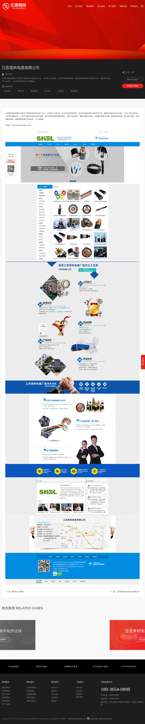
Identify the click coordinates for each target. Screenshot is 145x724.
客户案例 (112, 6)
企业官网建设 (31, 687)
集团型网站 (6, 697)
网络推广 (54, 701)
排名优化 (101, 6)
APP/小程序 (6, 704)
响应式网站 (6, 694)
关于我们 (79, 6)
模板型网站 (6, 687)
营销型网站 (31, 691)
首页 (70, 6)
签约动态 (54, 687)
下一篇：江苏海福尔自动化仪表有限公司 (125, 592)
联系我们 (134, 6)
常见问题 (54, 694)
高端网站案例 (31, 694)
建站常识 (54, 691)
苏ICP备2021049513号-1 (77, 719)
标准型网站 (6, 691)
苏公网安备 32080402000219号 (99, 719)
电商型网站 (6, 701)
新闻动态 (123, 6)
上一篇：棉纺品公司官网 (14, 592)
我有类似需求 (132, 80)
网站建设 (90, 6)
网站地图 (79, 697)
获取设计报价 (132, 86)
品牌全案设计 (31, 701)
